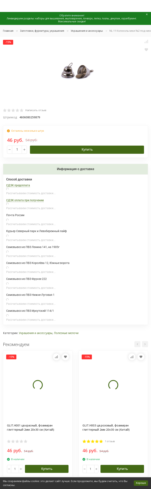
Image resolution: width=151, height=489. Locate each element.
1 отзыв (110, 441)
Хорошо (141, 483)
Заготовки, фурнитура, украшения (42, 30)
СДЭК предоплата (18, 185)
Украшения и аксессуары (87, 30)
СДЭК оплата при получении (25, 200)
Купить (87, 149)
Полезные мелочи (66, 333)
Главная (8, 30)
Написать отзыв (35, 110)
